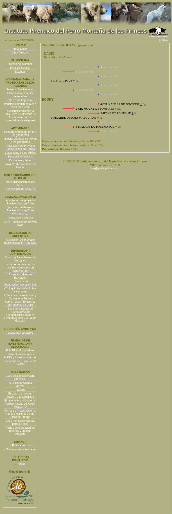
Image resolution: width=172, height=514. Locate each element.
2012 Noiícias (20, 214)
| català (165, 40)
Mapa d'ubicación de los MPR (20, 183)
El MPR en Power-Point (20, 350)
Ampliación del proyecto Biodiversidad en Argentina (20, 241)
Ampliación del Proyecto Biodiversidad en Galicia (20, 147)
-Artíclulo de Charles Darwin (20, 384)
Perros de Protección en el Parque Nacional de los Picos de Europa (20, 414)
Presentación (20, 48)
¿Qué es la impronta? (20, 100)
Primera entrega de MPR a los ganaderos (20, 133)
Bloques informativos (20, 156)
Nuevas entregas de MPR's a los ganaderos (20, 140)
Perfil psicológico (20, 67)
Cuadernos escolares (20, 332)
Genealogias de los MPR (20, 189)
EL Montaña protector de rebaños (20, 95)
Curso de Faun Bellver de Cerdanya (20, 259)
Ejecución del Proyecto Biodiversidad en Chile (20, 209)
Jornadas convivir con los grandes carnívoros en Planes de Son (20, 267)
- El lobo (20, 389)
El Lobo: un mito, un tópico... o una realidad (20, 395)
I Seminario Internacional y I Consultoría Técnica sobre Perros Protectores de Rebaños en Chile (20, 300)
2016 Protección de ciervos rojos (20, 223)
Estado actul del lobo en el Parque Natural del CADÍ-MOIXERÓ (20, 403)
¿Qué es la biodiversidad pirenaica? (20, 377)
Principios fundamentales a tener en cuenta (20, 105)
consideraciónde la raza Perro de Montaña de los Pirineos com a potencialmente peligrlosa (20, 115)
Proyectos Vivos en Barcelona (20, 276)
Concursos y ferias (20, 160)
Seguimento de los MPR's (20, 152)
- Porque (20, 463)
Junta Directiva (20, 52)
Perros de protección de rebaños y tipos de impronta (20, 431)
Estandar (20, 71)
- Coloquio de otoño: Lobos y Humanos (20, 290)
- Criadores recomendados (20, 449)
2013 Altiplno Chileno (20, 218)
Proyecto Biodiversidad (20, 89)
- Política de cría (20, 445)
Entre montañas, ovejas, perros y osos (20, 422)
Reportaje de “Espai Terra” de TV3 (20, 363)
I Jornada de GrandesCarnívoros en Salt (20, 283)
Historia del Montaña (20, 64)
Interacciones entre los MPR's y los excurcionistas (20, 356)
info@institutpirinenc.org (105, 168)
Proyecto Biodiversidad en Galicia (20, 166)
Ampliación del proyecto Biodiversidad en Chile (20, 202)
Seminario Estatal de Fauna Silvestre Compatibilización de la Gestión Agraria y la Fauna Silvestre (20, 315)
